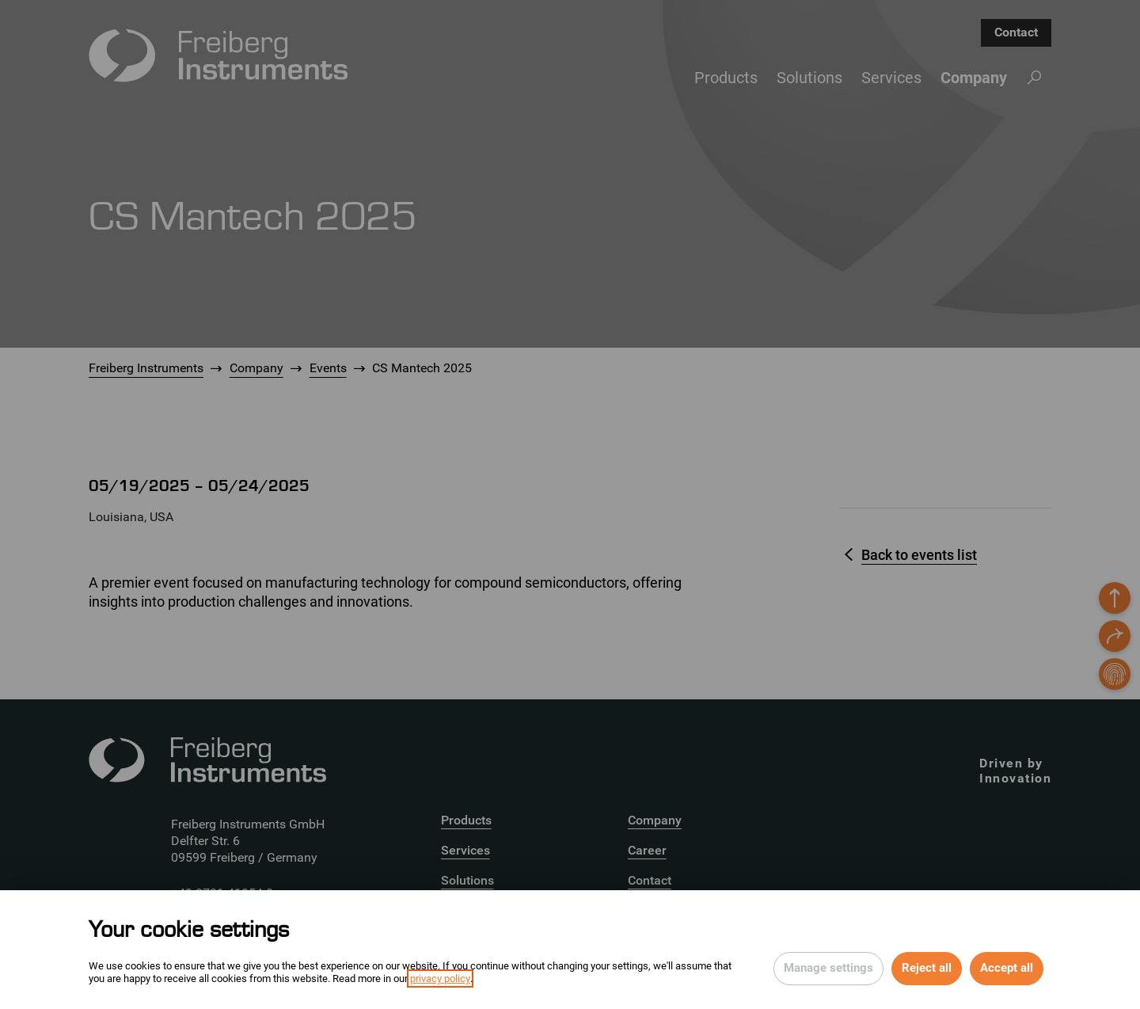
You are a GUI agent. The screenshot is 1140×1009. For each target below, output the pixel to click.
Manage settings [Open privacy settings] (828, 968)
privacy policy (440, 978)
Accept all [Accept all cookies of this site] (1006, 968)
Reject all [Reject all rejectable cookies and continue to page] (927, 968)
